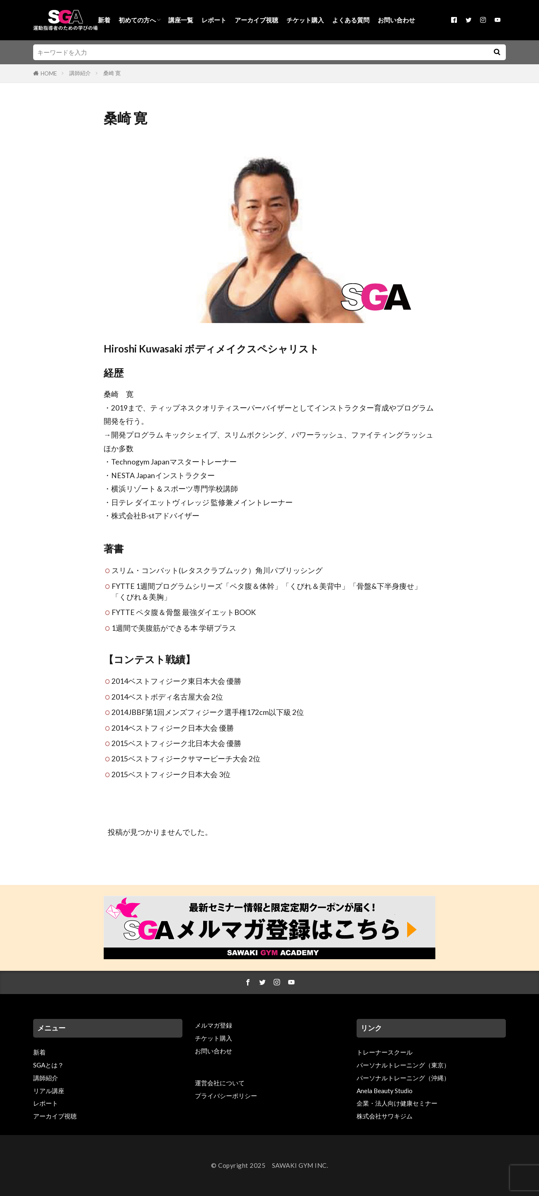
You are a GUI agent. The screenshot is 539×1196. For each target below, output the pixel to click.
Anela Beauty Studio (385, 1090)
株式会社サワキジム (385, 1116)
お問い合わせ (396, 20)
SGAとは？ (48, 1065)
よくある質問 (350, 20)
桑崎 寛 (112, 73)
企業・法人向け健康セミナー (397, 1103)
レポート (214, 20)
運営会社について (220, 1083)
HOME (49, 73)
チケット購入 (305, 20)
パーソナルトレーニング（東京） (403, 1065)
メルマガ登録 (213, 1025)
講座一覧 (180, 20)
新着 (104, 20)
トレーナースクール (385, 1052)
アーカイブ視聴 (256, 20)
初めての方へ (137, 20)
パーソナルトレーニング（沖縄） (403, 1078)
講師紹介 (80, 73)
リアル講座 (48, 1090)
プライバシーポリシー (226, 1095)
